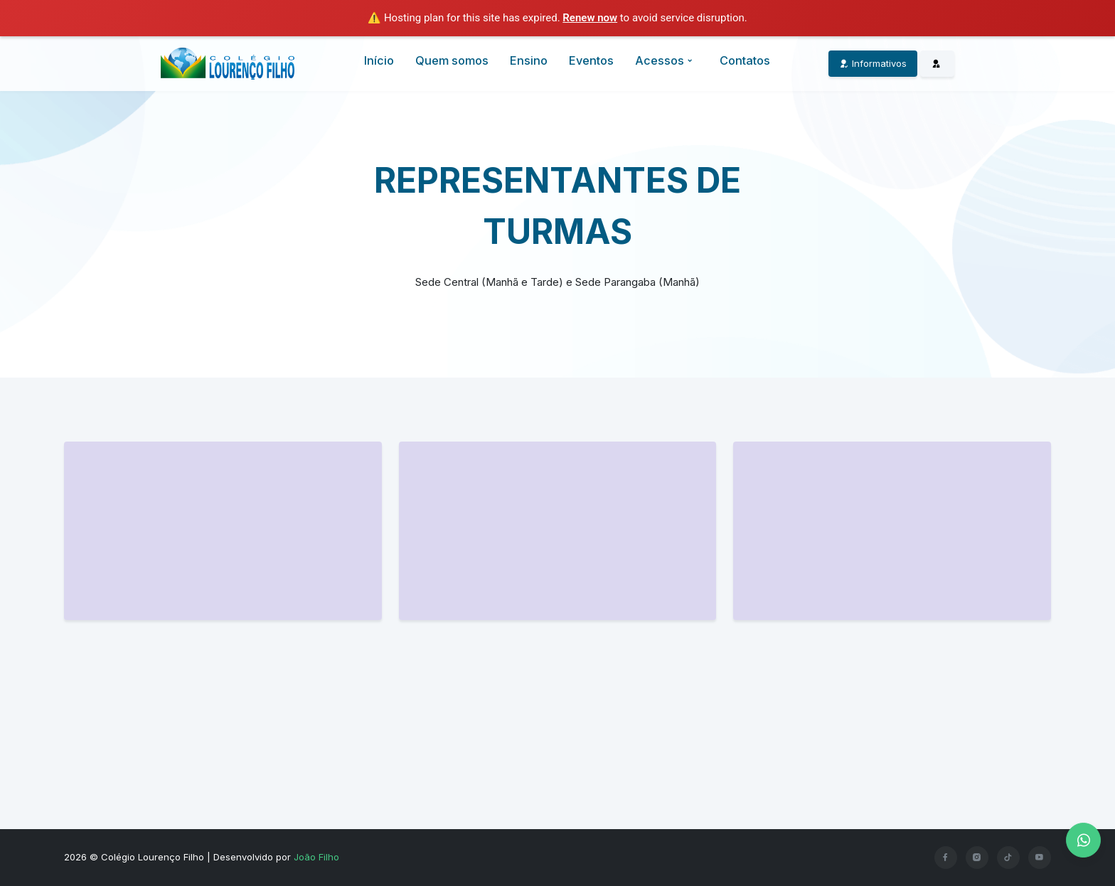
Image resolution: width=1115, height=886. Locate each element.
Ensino (529, 60)
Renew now (589, 17)
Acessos (665, 60)
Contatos (745, 60)
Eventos (591, 60)
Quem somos (452, 60)
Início (379, 60)
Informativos (873, 63)
